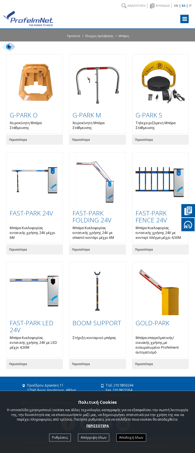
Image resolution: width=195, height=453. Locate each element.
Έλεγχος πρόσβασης (99, 36)
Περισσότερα (18, 140)
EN (176, 6)
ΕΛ (183, 6)
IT (190, 6)
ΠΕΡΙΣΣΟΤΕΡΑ (97, 426)
